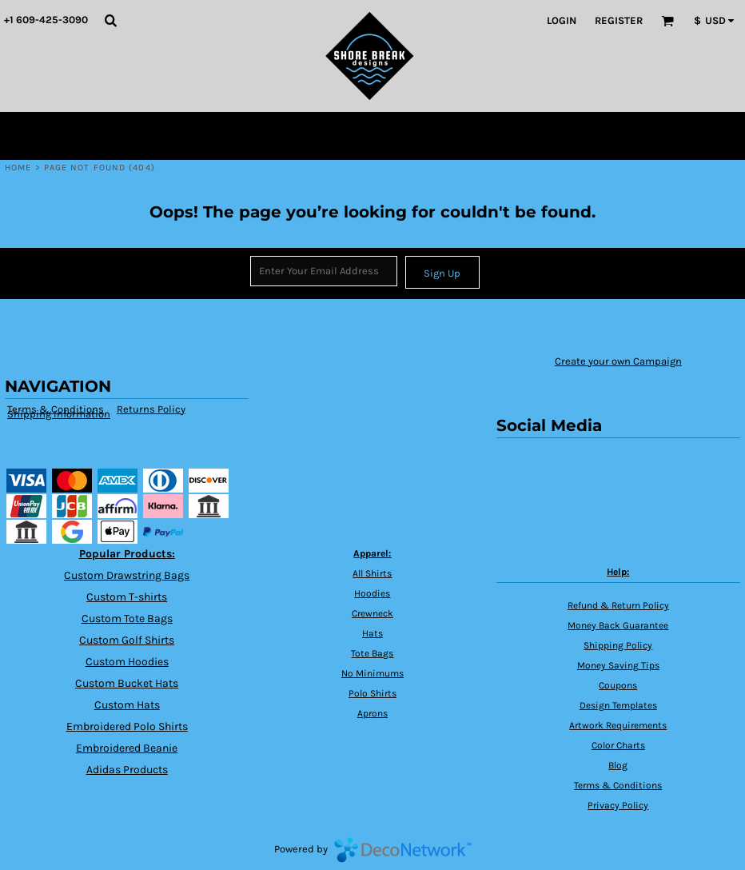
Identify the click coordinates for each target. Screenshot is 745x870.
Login (561, 20)
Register (619, 20)
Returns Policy (151, 409)
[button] (110, 20)
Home (18, 167)
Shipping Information (58, 414)
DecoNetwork (403, 850)
